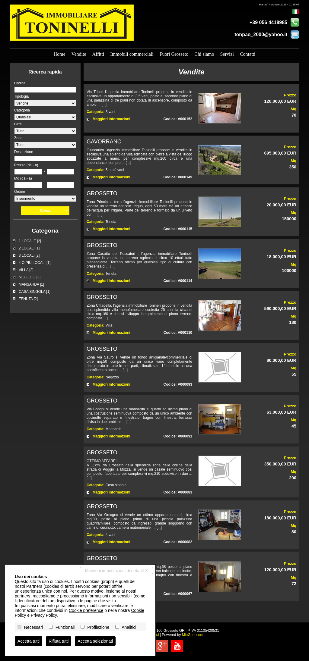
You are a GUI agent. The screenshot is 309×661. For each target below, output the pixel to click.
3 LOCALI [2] (29, 255)
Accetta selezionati (95, 641)
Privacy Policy (44, 615)
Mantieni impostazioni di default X (116, 570)
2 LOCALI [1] (29, 248)
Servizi (227, 54)
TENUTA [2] (28, 299)
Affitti (98, 54)
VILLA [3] (26, 270)
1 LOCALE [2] (30, 241)
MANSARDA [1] (31, 284)
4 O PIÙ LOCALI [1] (34, 263)
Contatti (248, 54)
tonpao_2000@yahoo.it (260, 34)
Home (59, 54)
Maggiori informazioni (111, 119)
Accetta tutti (29, 641)
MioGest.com (192, 635)
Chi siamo (204, 54)
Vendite (79, 54)
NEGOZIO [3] (29, 277)
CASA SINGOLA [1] (34, 292)
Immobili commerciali (132, 54)
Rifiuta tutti (58, 641)
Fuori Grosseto (174, 54)
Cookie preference (86, 610)
